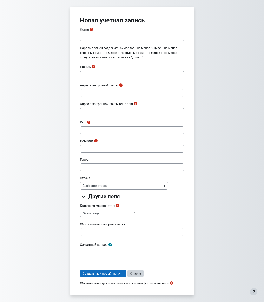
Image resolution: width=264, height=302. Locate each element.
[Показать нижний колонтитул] (253, 291)
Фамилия (86, 141)
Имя (83, 122)
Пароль (85, 67)
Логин (84, 29)
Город (84, 159)
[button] (83, 196)
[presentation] (111, 257)
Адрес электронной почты (99, 85)
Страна (85, 178)
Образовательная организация (102, 224)
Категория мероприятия (97, 206)
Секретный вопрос (93, 245)
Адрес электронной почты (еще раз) (106, 104)
